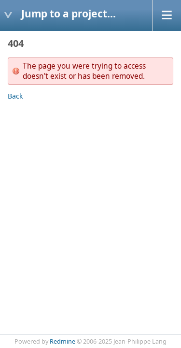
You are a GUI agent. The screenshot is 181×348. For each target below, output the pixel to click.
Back (15, 96)
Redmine (62, 341)
